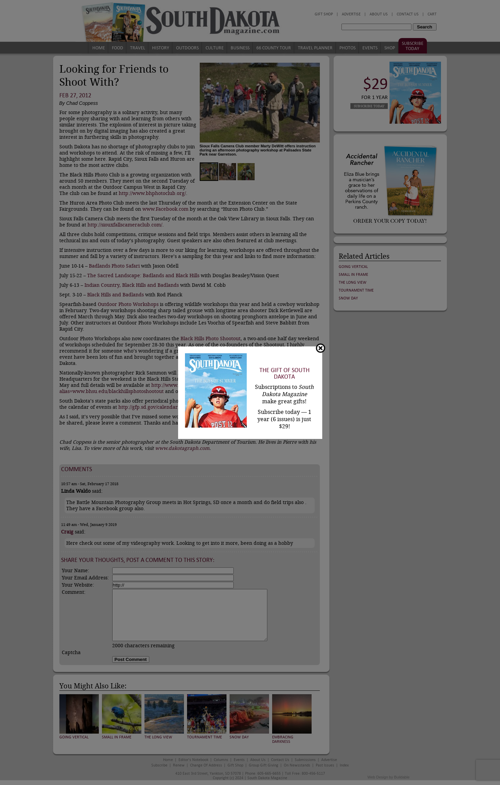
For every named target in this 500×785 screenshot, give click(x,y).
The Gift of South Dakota (284, 373)
